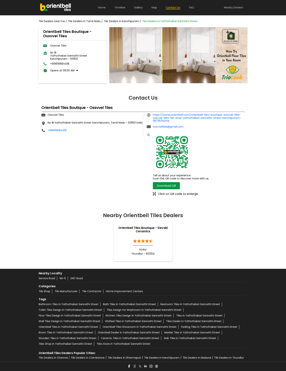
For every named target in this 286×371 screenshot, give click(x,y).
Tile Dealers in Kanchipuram (161, 358)
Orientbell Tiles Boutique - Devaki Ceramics (143, 229)
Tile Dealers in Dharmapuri (124, 358)
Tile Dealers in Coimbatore (88, 358)
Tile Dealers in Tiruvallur (229, 358)
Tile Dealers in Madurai (197, 358)
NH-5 (63, 278)
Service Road (47, 278)
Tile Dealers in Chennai (53, 358)
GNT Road (76, 278)
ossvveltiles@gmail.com (168, 126)
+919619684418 (59, 63)
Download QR (166, 186)
